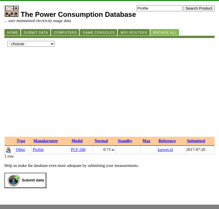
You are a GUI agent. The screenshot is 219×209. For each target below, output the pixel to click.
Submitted (196, 141)
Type (21, 141)
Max (146, 141)
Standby (125, 141)
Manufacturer (45, 141)
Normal (101, 141)
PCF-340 (78, 149)
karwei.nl (165, 149)
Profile (38, 149)
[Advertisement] (109, 93)
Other (20, 149)
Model (77, 141)
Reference (167, 141)
